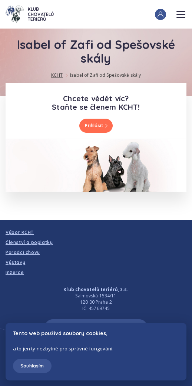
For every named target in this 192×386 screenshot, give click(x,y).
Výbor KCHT (20, 232)
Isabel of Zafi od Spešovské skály (105, 75)
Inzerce (15, 272)
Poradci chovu (23, 252)
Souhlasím (32, 366)
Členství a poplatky (29, 242)
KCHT (57, 75)
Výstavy (15, 262)
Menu (180, 12)
